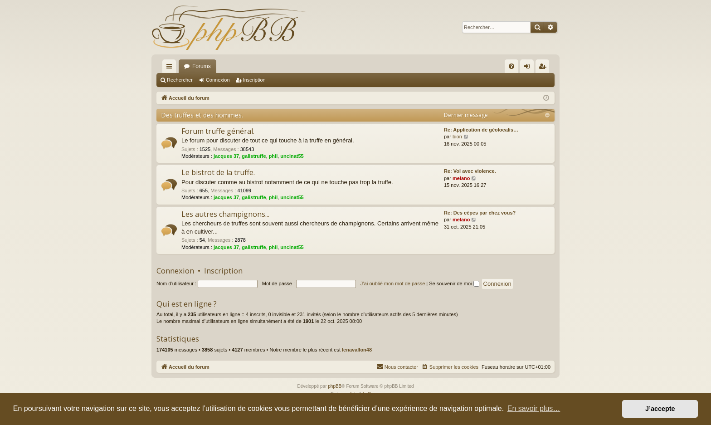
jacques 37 (226, 156)
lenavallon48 (357, 349)
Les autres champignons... (225, 214)
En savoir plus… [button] (533, 408)
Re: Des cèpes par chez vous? (480, 212)
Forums (201, 66)
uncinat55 (291, 156)
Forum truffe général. (217, 131)
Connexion (218, 80)
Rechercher (180, 80)
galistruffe (254, 156)
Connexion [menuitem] (529, 68)
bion (457, 136)
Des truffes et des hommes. (202, 115)
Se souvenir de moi (454, 283)
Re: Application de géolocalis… (481, 129)
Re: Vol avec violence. (470, 171)
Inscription (254, 80)
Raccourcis (171, 68)
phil (273, 156)
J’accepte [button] (660, 408)
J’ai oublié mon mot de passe (392, 283)
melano (461, 178)
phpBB (334, 386)
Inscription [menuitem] (544, 68)
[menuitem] (511, 66)
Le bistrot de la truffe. (218, 172)
